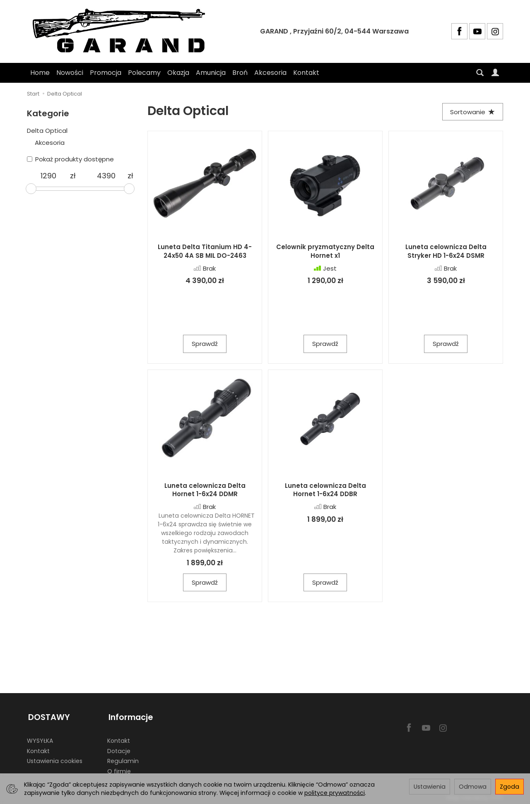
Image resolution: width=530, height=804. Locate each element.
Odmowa (473, 786)
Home (40, 72)
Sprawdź (205, 344)
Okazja (178, 72)
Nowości (69, 72)
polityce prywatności (334, 793)
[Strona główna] (122, 31)
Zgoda (509, 786)
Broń (240, 72)
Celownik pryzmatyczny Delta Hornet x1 (325, 251)
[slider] (31, 188)
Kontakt (306, 72)
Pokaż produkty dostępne (70, 159)
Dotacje (118, 749)
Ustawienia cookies (54, 759)
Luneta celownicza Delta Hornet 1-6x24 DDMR (205, 490)
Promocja (105, 72)
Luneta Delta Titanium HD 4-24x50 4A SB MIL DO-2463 (205, 251)
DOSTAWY (48, 716)
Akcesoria (270, 72)
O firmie (119, 769)
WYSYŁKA (40, 738)
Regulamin (123, 759)
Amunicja (211, 72)
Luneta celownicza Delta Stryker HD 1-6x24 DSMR (446, 251)
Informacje (129, 716)
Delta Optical (47, 130)
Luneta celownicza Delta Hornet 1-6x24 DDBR (325, 490)
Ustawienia (430, 786)
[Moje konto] (495, 73)
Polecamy (144, 72)
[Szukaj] (480, 73)
